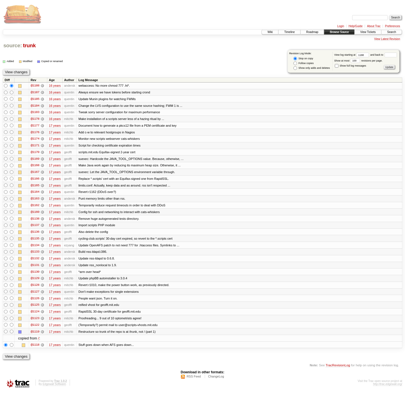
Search (391, 32)
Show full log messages (350, 65)
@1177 (35, 126)
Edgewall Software (54, 386)
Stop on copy (303, 58)
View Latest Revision (387, 39)
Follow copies (303, 63)
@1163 (35, 199)
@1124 (35, 314)
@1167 (35, 173)
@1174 (35, 139)
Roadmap (312, 32)
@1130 (35, 273)
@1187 (35, 92)
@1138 (35, 220)
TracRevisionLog (338, 367)
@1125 (35, 307)
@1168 (35, 166)
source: (12, 45)
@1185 (35, 99)
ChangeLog (216, 379)
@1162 (35, 206)
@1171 (35, 146)
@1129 (35, 280)
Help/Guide (355, 26)
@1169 (35, 159)
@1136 (35, 233)
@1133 (35, 253)
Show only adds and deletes (311, 68)
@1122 (35, 327)
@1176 (35, 132)
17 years (55, 126)
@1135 (35, 240)
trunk (29, 45)
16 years (55, 85)
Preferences (392, 26)
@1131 (35, 267)
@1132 (35, 260)
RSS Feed (194, 379)
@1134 (35, 246)
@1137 (35, 226)
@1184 (35, 105)
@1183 (35, 112)
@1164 (35, 193)
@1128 (35, 287)
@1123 (35, 320)
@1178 (35, 119)
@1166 (35, 179)
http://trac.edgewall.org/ (387, 386)
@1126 (35, 300)
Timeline (289, 32)
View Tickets (368, 32)
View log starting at (352, 54)
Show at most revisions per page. (358, 60)
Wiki (270, 32)
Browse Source (339, 32)
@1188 (35, 85)
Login (340, 26)
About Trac (373, 26)
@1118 (35, 347)
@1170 (35, 152)
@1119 (35, 334)
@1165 (35, 186)
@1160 (35, 213)
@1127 (35, 293)
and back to (383, 54)
